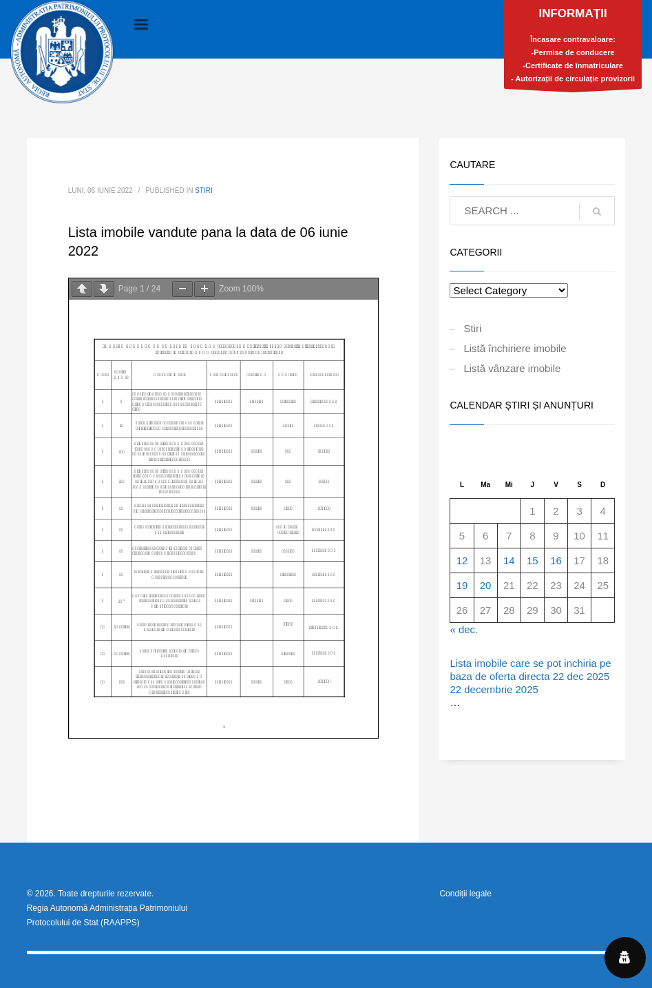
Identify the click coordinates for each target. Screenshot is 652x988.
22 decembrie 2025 (494, 689)
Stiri (204, 190)
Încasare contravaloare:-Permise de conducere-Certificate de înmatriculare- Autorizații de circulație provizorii (573, 48)
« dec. (464, 629)
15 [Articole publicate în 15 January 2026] (532, 560)
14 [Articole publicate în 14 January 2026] (509, 560)
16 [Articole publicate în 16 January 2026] (556, 560)
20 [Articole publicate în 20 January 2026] (486, 585)
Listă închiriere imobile (514, 348)
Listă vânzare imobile (511, 368)
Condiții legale (465, 893)
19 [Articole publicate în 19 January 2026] (462, 585)
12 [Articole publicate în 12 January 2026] (462, 560)
